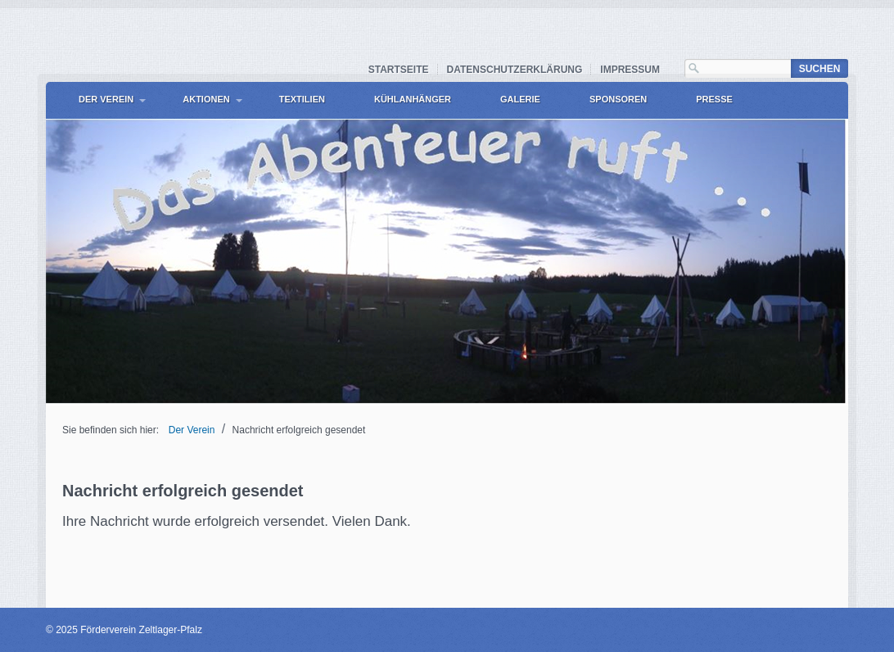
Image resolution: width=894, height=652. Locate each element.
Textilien (302, 99)
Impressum (630, 69)
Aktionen (206, 99)
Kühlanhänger (412, 99)
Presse (714, 99)
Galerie (520, 99)
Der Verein (106, 99)
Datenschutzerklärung (515, 69)
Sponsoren (618, 99)
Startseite (398, 69)
